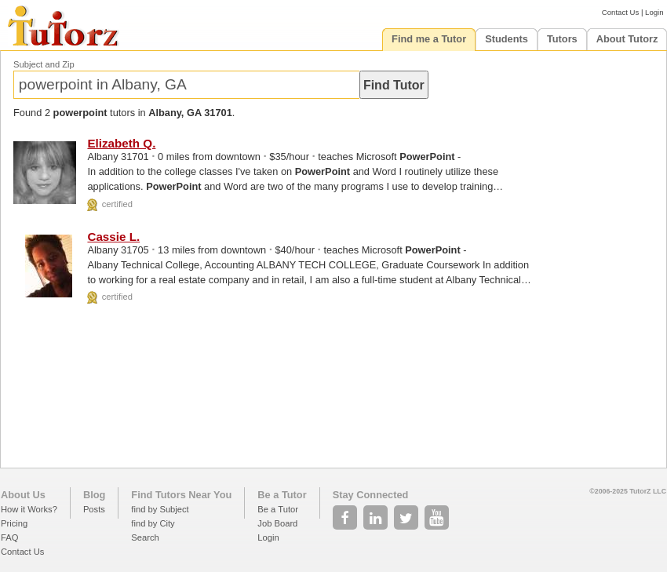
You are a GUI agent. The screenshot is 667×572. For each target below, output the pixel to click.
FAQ (9, 537)
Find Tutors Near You (181, 495)
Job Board (277, 523)
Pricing (14, 523)
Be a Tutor (281, 495)
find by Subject (159, 509)
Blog (94, 495)
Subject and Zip (44, 64)
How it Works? (29, 509)
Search (145, 537)
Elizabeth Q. (121, 143)
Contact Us (620, 12)
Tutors (562, 39)
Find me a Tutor (429, 39)
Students (506, 39)
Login (654, 12)
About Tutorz (627, 39)
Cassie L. (113, 236)
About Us (23, 495)
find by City (152, 523)
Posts (94, 509)
